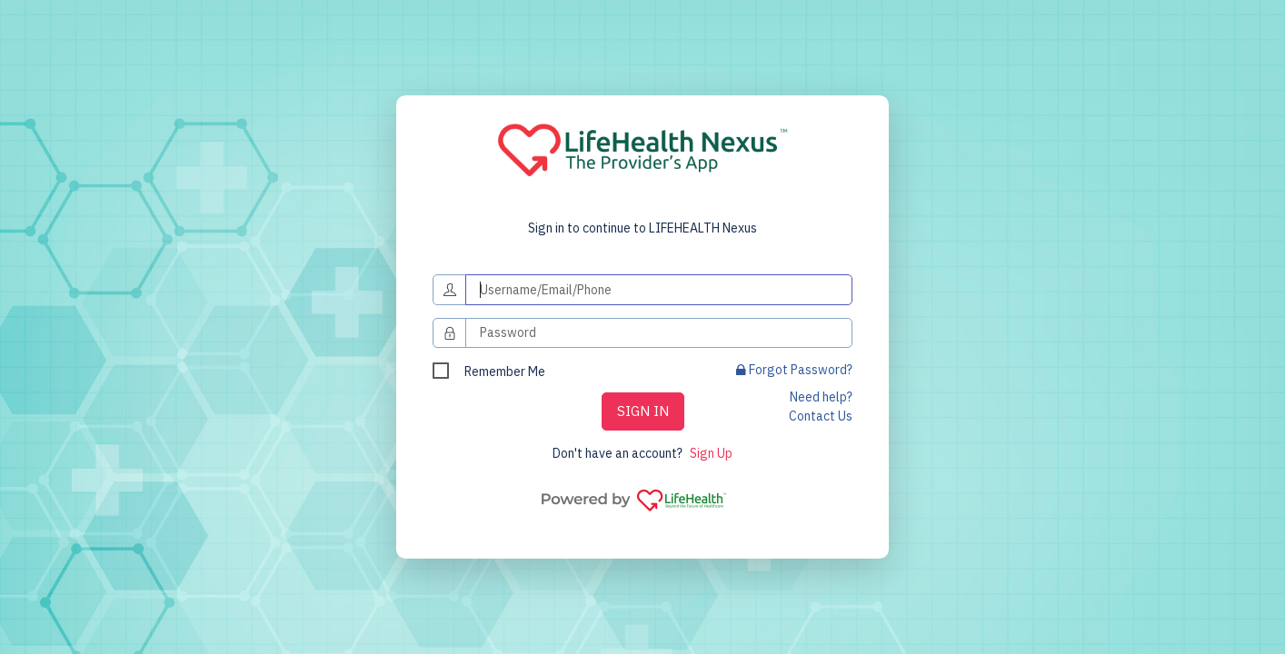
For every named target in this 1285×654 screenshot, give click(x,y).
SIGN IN (643, 410)
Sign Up (711, 453)
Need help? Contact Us (820, 406)
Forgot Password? (794, 370)
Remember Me (504, 371)
